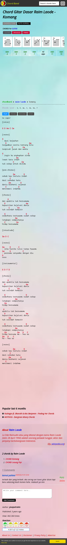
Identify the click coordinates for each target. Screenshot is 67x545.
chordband (7, 102)
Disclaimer (27, 535)
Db (52, 53)
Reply (62, 477)
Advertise (51, 535)
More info (3, 543)
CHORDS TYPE (9, 23)
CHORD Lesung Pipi (14, 462)
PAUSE (13, 114)
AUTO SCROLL (23, 23)
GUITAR (7, 32)
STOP (31, 114)
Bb (25, 53)
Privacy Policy (40, 535)
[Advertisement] (33, 80)
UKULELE (16, 32)
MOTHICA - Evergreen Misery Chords (19, 417)
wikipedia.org (58, 443)
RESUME (22, 114)
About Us (6, 535)
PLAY (5, 114)
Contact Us (16, 535)
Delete (62, 480)
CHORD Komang (12, 459)
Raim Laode (20, 102)
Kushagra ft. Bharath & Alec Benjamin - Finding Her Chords (29, 413)
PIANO (26, 32)
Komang (32, 102)
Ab (7, 53)
